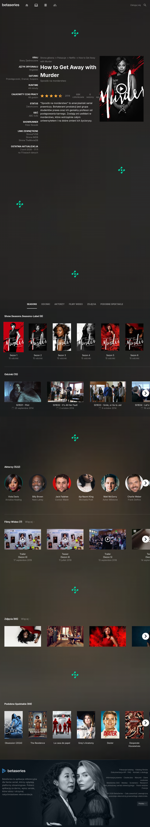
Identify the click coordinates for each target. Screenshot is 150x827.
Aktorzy (59, 304)
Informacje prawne (114, 777)
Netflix (72, 58)
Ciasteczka (128, 777)
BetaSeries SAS (113, 783)
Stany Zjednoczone (28, 60)
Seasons (32, 304)
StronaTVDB (32, 134)
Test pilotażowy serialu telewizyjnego (118, 785)
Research (144, 783)
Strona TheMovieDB (28, 140)
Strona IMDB (32, 137)
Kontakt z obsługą (140, 772)
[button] (13, 490)
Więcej (29, 521)
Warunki (138, 777)
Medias (125, 783)
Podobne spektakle (111, 304)
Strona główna (47, 58)
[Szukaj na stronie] (145, 5)
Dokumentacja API (118, 772)
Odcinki (45, 304)
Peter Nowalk (31, 125)
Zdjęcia (91, 304)
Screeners (134, 783)
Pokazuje (61, 58)
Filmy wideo (76, 304)
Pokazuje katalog (126, 770)
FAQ (129, 772)
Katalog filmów (141, 770)
